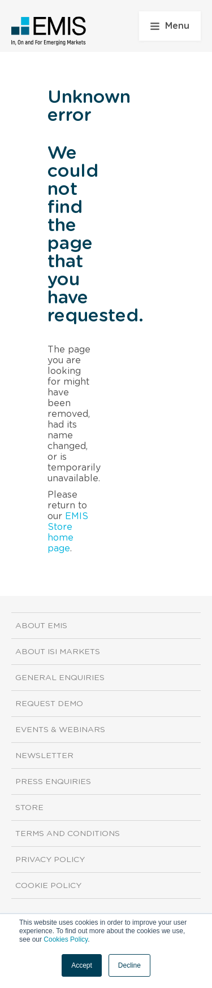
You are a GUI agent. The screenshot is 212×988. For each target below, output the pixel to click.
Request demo (49, 704)
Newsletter (44, 756)
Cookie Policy (48, 886)
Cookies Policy (66, 939)
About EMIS (41, 626)
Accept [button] (81, 965)
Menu (169, 26)
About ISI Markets (57, 652)
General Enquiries (60, 678)
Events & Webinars (60, 730)
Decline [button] (129, 965)
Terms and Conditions (67, 834)
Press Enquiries (53, 782)
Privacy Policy (50, 860)
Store (29, 808)
